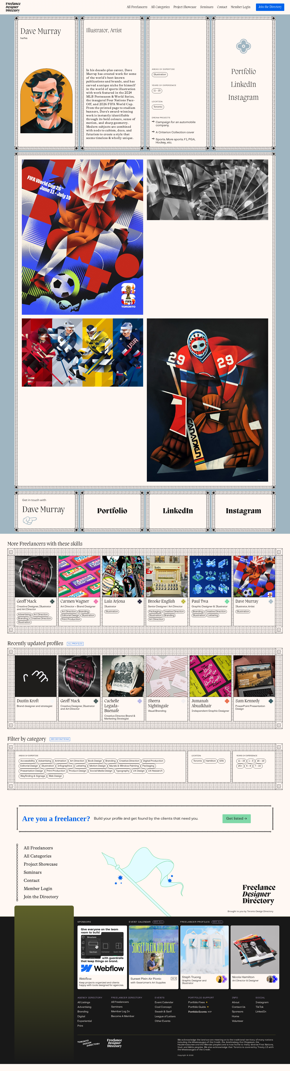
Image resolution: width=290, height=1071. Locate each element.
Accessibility (27, 761)
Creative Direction (41, 618)
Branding (23, 618)
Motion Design (98, 766)
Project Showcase (184, 7)
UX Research (155, 771)
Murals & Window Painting (124, 766)
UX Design (139, 771)
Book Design (95, 761)
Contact (222, 7)
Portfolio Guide (198, 1007)
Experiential (84, 1021)
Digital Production (153, 761)
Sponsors (84, 922)
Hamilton (211, 761)
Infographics (65, 766)
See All (158, 922)
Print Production (71, 619)
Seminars (206, 7)
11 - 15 (241, 761)
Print (80, 1026)
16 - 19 (260, 761)
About (235, 1002)
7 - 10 (258, 766)
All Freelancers (137, 7)
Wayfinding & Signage (32, 776)
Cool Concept (163, 1007)
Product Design (77, 771)
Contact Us (238, 1007)
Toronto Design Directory (260, 911)
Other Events (162, 1021)
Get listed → (236, 818)
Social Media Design (101, 771)
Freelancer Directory (126, 998)
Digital (81, 1016)
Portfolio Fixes (198, 1002)
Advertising (24, 614)
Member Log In (120, 1011)
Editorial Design (70, 615)
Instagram (243, 98)
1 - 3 (251, 761)
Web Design (55, 776)
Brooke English (161, 601)
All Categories (160, 7)
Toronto (197, 761)
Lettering (213, 615)
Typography (122, 771)
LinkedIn (243, 85)
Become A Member (122, 1016)
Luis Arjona (114, 601)
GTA (221, 761)
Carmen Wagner (74, 601)
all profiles (75, 644)
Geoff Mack (26, 601)
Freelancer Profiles (195, 922)
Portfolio (243, 72)
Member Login (240, 7)
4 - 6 (248, 766)
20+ (240, 766)
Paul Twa (200, 601)
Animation (60, 761)
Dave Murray (246, 601)
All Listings (83, 1002)
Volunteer (237, 1021)
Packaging (155, 611)
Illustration (24, 622)
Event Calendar (140, 922)
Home (235, 1016)
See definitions (60, 739)
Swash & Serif (163, 1011)
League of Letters (165, 1016)
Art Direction (40, 614)
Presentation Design (31, 771)
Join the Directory (270, 7)
